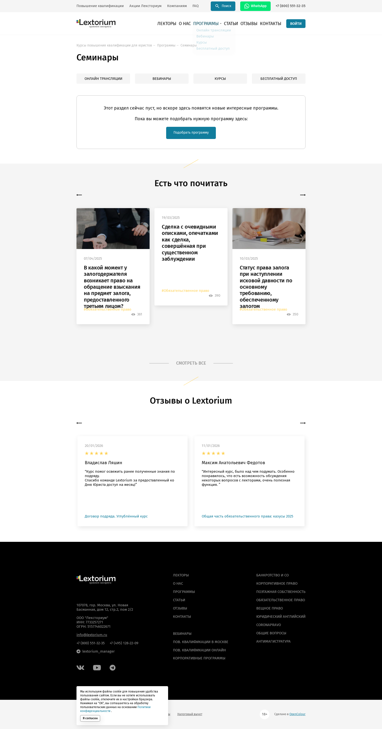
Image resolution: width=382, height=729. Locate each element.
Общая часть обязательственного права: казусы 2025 (247, 517)
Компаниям (177, 6)
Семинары (189, 45)
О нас (198, 24)
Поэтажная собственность (281, 592)
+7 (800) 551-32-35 (291, 6)
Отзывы (254, 24)
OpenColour (297, 714)
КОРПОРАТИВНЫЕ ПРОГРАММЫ (199, 658)
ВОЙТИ (296, 24)
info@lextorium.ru (91, 635)
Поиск (223, 6)
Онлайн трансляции (103, 78)
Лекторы (182, 24)
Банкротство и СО (272, 575)
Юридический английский (281, 616)
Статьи (238, 24)
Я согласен (90, 718)
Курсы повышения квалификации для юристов (114, 45)
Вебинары (162, 78)
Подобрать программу (191, 133)
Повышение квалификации (100, 6)
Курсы (220, 78)
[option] (113, 267)
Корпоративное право (276, 583)
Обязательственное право (280, 600)
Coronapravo (268, 625)
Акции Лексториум (145, 6)
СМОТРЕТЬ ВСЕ (191, 364)
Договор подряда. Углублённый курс (116, 517)
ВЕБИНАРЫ (182, 633)
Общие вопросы (271, 633)
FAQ (195, 6)
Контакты (272, 24)
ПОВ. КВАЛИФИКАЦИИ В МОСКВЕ (200, 642)
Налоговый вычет (189, 714)
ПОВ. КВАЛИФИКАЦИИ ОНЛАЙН (199, 650)
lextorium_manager (95, 651)
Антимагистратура (273, 641)
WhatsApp (255, 6)
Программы (216, 24)
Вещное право (269, 608)
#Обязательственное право (107, 310)
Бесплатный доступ (278, 78)
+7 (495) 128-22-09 (124, 643)
